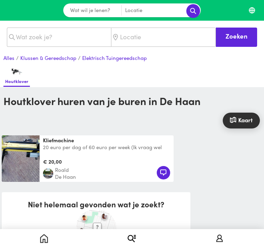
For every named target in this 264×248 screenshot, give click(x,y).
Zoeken (237, 36)
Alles (8, 58)
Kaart (241, 120)
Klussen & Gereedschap (48, 58)
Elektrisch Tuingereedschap (114, 58)
